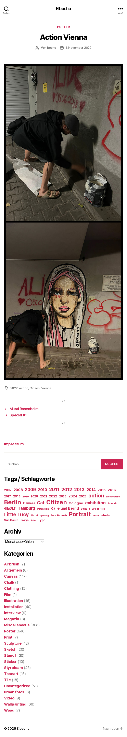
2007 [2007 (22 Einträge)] (8, 490)
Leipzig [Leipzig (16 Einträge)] (85, 508)
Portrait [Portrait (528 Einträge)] (80, 514)
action (23, 388)
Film (7, 594)
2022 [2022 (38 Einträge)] (53, 496)
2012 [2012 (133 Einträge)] (66, 489)
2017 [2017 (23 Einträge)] (7, 496)
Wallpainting (15, 704)
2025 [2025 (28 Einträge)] (82, 496)
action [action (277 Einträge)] (96, 495)
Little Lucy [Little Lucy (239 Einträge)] (16, 514)
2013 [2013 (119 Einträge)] (79, 489)
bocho (51, 48)
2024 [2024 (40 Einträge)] (72, 496)
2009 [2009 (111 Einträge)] (30, 489)
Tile (7, 680)
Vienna (46, 388)
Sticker (10, 661)
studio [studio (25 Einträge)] (105, 515)
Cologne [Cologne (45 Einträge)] (76, 503)
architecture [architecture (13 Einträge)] (113, 496)
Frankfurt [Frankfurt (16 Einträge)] (114, 503)
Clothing (11, 588)
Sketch (10, 649)
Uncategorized (17, 686)
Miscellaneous (16, 625)
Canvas (10, 576)
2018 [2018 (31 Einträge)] (17, 496)
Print (8, 637)
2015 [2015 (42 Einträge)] (102, 490)
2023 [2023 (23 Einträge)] (62, 496)
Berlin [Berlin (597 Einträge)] (12, 502)
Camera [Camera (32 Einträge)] (29, 503)
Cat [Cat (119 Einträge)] (40, 502)
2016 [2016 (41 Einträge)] (112, 490)
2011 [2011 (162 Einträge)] (54, 489)
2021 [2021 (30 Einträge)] (43, 496)
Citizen (35, 388)
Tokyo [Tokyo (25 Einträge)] (24, 520)
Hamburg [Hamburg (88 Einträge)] (26, 508)
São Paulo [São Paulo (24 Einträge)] (11, 520)
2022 (14, 388)
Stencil (10, 655)
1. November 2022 (78, 48)
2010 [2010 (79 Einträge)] (42, 489)
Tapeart (11, 674)
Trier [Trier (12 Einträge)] (33, 520)
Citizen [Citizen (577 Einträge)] (56, 502)
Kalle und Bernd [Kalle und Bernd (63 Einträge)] (65, 508)
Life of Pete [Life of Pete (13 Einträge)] (98, 508)
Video (9, 698)
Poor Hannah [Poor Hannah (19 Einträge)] (59, 515)
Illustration (13, 601)
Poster (63, 27)
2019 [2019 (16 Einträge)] (25, 496)
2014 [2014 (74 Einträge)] (91, 489)
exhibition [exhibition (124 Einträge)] (95, 502)
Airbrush (11, 564)
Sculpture (13, 643)
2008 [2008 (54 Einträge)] (18, 490)
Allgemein (13, 570)
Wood (9, 710)
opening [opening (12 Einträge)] (44, 515)
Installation (14, 607)
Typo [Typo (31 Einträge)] (42, 520)
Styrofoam (13, 668)
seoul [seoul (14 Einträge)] (96, 515)
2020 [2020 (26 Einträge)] (34, 496)
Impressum (14, 444)
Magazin (11, 619)
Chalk (9, 582)
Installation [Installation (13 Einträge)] (43, 508)
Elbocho (63, 8)
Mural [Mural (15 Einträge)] (34, 515)
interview (12, 613)
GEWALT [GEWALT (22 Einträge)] (9, 508)
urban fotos (14, 692)
